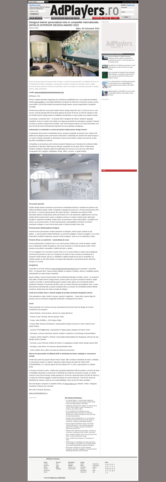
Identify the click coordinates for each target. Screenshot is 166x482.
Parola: (123, 12)
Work (57, 465)
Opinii (45, 472)
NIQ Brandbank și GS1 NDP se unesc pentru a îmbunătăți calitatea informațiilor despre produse (121, 93)
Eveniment (47, 470)
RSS (57, 467)
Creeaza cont (130, 5)
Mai (94, 472)
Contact (58, 468)
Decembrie (83, 470)
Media (45, 467)
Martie (82, 465)
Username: (124, 7)
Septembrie (96, 465)
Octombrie (96, 464)
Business (31, 27)
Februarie (83, 467)
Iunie (94, 470)
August (95, 467)
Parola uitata (71, 468)
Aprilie (82, 464)
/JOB (104, 170)
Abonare (70, 464)
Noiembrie (83, 472)
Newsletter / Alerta (34, 5)
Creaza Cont (71, 467)
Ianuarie (82, 468)
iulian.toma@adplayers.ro (38, 393)
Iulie (94, 468)
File (57, 464)
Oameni (46, 468)
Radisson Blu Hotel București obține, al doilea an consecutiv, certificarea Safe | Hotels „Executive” (81, 431)
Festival (36, 27)
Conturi (46, 464)
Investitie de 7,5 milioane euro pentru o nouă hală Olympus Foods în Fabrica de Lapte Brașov (121, 67)
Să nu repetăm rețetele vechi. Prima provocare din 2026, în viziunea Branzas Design (81, 435)
